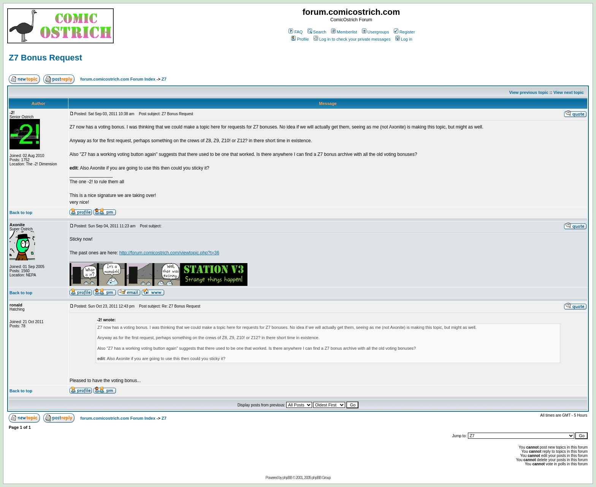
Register (404, 32)
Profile (300, 39)
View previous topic (528, 92)
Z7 (164, 79)
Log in (403, 39)
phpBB (287, 478)
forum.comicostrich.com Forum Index (117, 79)
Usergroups (375, 32)
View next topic (568, 92)
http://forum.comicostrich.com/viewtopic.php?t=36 (169, 252)
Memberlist (344, 32)
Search (317, 32)
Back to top (21, 212)
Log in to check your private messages (352, 39)
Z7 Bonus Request (45, 57)
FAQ (295, 32)
